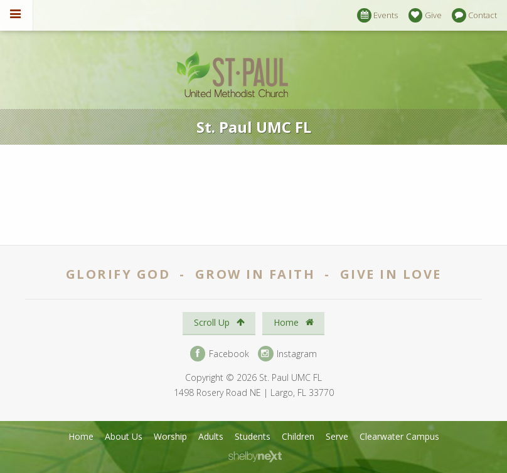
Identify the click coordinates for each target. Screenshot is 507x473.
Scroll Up (219, 322)
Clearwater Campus (399, 436)
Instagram (287, 353)
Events (377, 15)
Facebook (219, 353)
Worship (170, 436)
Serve (337, 436)
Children (298, 436)
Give (425, 15)
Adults (210, 436)
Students (252, 436)
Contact (474, 15)
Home (294, 322)
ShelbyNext (255, 456)
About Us (123, 436)
